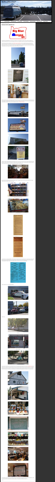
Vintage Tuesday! (45, 21)
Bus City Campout (7, 21)
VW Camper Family (39, 21)
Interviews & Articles (32, 21)
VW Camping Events (13, 21)
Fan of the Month (20, 21)
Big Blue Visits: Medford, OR (8, 24)
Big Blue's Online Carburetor (9, 1)
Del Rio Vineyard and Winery (17, 43)
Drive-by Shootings (25, 21)
